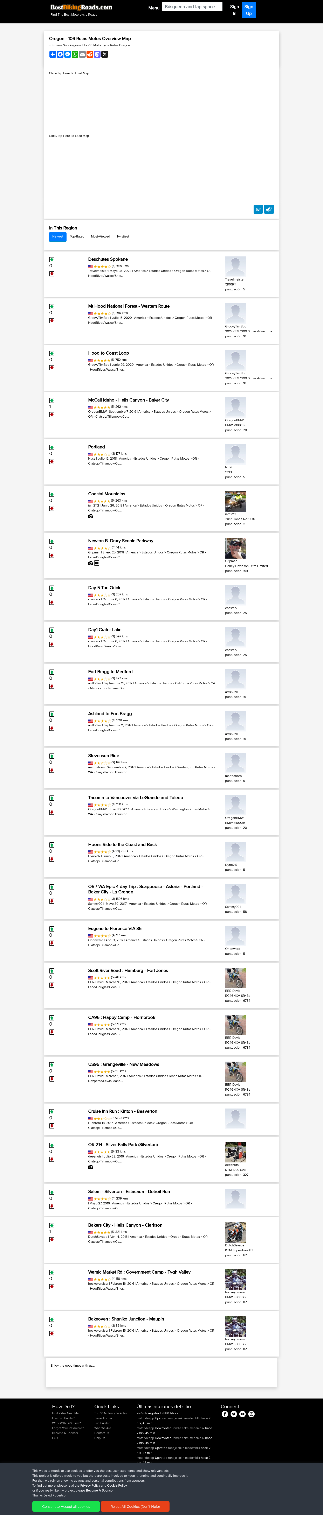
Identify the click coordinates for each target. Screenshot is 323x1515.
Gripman (94, 552)
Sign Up (248, 10)
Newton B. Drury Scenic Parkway (120, 540)
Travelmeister (98, 270)
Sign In (234, 10)
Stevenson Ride (103, 755)
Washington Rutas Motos (195, 767)
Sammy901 (96, 903)
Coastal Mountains (106, 493)
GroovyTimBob (98, 317)
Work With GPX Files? (66, 1449)
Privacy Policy (107, 1509)
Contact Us (101, 1459)
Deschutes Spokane (108, 259)
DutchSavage (97, 1236)
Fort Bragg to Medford (110, 671)
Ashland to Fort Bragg (110, 713)
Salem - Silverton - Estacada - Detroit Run (129, 1191)
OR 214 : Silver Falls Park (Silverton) (123, 1144)
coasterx (94, 599)
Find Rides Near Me (65, 1440)
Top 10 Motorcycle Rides (110, 1440)
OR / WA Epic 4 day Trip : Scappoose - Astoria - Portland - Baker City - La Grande (145, 889)
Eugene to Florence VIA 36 (115, 928)
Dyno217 (94, 856)
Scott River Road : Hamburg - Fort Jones (128, 970)
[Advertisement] (161, 104)
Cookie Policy (128, 1509)
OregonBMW (97, 411)
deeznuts (95, 1156)
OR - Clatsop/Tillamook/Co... (108, 416)
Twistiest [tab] (123, 236)
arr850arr (94, 683)
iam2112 (93, 505)
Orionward (95, 940)
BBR (166, 1440)
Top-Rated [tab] (77, 236)
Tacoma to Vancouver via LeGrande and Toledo (135, 797)
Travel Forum (103, 1445)
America (140, 270)
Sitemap (90, 1509)
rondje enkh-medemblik (184, 1445)
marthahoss (96, 767)
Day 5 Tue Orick (104, 587)
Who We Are (102, 1454)
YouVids (142, 1440)
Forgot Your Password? (68, 1454)
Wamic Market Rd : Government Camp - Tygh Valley (139, 1272)
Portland (96, 447)
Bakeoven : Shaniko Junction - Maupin (126, 1319)
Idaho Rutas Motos (182, 1076)
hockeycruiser (98, 1283)
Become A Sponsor (65, 1459)
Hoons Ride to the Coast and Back (122, 844)
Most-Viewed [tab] (100, 236)
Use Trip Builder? (63, 1445)
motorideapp (146, 1445)
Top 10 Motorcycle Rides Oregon (106, 45)
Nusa (91, 458)
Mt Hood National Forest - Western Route (129, 306)
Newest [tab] (57, 236)
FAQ (55, 1464)
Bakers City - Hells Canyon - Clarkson (125, 1225)
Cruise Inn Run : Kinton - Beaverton (122, 1111)
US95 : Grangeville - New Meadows (123, 1064)
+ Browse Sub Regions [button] (65, 45)
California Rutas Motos (191, 683)
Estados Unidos (160, 270)
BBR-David (96, 982)
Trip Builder (102, 1449)
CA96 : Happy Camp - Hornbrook (121, 1017)
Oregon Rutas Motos (189, 270)
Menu (153, 8)
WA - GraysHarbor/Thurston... (109, 772)
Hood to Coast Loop (108, 353)
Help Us (99, 1464)
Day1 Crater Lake (104, 629)
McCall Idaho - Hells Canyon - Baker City (128, 400)
